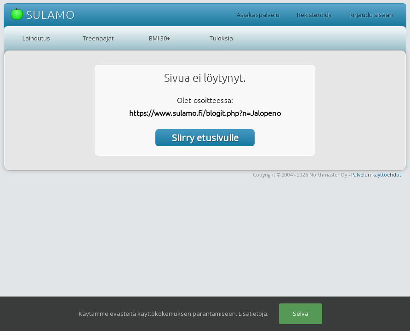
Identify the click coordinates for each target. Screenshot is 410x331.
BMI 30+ (159, 38)
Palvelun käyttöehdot (376, 174)
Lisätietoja (253, 313)
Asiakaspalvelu (258, 15)
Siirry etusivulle (205, 137)
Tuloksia (221, 38)
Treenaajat (98, 38)
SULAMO (43, 14)
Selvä (300, 313)
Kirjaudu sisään (371, 15)
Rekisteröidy (314, 15)
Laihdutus (36, 38)
